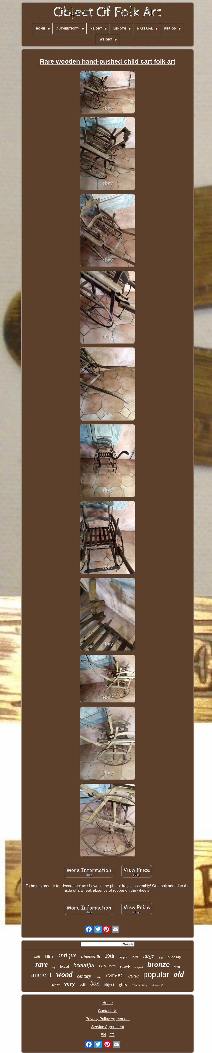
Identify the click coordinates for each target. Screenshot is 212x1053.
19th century (139, 985)
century (84, 976)
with (177, 966)
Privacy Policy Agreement (108, 1019)
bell (37, 956)
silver (98, 977)
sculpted (138, 967)
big (54, 967)
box (94, 983)
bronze (158, 964)
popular (156, 974)
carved (115, 975)
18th (49, 956)
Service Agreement (107, 1027)
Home (107, 1003)
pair (135, 956)
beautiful (83, 965)
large (148, 956)
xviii (83, 985)
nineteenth (90, 956)
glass (123, 985)
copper (123, 957)
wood (64, 974)
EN (103, 1035)
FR (112, 1035)
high (161, 957)
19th (109, 956)
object (109, 984)
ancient (41, 975)
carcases (107, 965)
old (179, 974)
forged (64, 966)
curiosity (174, 957)
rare (41, 964)
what (56, 985)
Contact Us (107, 1011)
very (69, 984)
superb (125, 966)
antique (67, 955)
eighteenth (157, 985)
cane (133, 976)
